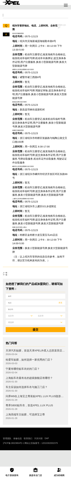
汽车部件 (60, 17)
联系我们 (28, 455)
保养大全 (32, 17)
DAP (47, 455)
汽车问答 (38, 455)
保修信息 (17, 455)
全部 (7, 17)
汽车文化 (46, 17)
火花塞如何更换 (13, 289)
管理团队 (7, 455)
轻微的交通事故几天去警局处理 (23, 281)
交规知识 (19, 17)
